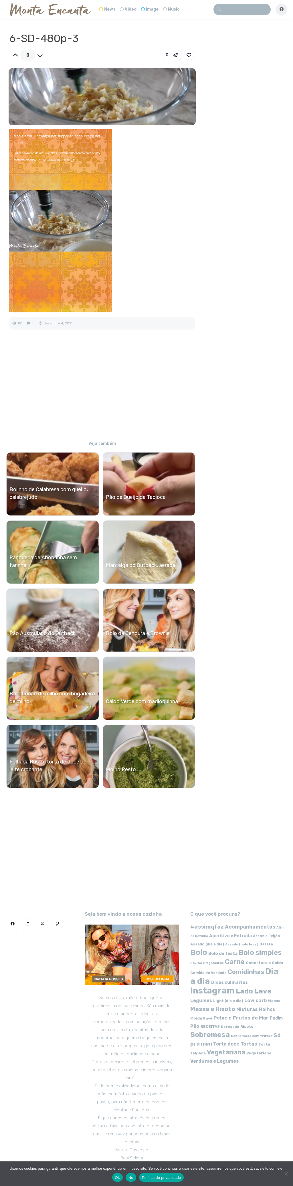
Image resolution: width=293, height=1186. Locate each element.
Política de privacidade (161, 1177)
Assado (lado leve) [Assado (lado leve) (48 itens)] (241, 944)
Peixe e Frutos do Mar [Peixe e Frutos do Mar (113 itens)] (241, 1018)
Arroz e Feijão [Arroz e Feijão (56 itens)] (266, 936)
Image (150, 9)
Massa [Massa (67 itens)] (274, 1000)
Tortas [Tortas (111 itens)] (248, 1044)
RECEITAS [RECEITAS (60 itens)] (210, 1026)
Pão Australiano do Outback (42, 633)
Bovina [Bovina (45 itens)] (196, 963)
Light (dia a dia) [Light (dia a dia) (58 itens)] (228, 1001)
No (130, 1177)
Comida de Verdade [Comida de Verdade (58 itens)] (208, 973)
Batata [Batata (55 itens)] (266, 944)
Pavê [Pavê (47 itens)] (207, 1018)
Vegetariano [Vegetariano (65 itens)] (259, 1053)
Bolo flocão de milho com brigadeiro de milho (52, 698)
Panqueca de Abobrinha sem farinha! (43, 561)
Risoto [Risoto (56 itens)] (247, 1026)
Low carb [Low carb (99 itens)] (255, 1000)
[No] (286, 1174)
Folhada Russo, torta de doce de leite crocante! (47, 766)
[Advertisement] (102, 389)
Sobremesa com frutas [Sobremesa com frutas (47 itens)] (251, 1036)
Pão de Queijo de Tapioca (136, 497)
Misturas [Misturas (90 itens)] (247, 1009)
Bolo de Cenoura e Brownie (138, 633)
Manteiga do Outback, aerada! (141, 565)
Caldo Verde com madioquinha (142, 701)
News (107, 9)
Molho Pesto (121, 769)
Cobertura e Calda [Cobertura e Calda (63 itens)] (264, 962)
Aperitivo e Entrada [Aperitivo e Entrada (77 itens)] (230, 935)
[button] (171, 55)
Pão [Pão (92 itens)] (194, 1026)
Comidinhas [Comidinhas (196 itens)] (246, 971)
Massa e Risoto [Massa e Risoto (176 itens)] (212, 1008)
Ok (117, 1177)
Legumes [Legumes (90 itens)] (201, 1000)
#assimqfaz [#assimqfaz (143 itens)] (207, 926)
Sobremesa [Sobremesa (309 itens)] (210, 1034)
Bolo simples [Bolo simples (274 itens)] (260, 953)
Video (128, 9)
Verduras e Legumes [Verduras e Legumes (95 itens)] (214, 1061)
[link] (189, 55)
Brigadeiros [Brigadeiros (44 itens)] (213, 963)
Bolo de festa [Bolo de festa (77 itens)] (222, 953)
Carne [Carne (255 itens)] (235, 962)
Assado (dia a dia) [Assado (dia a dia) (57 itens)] (207, 944)
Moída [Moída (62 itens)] (196, 1018)
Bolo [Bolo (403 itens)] (198, 952)
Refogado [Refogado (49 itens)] (230, 1027)
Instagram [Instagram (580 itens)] (212, 990)
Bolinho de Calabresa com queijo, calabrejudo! (48, 493)
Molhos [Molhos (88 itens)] (267, 1009)
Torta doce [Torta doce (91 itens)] (226, 1044)
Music (171, 9)
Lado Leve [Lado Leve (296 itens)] (254, 991)
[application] (60, 220)
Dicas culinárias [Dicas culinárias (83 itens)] (229, 982)
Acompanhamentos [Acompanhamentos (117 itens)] (250, 927)
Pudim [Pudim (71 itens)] (276, 1018)
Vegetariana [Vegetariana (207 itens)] (226, 1052)
